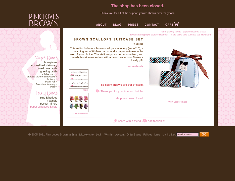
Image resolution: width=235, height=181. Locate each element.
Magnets (52, 100)
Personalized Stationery (43, 65)
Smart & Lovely (80, 134)
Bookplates (50, 62)
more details (136, 66)
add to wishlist (156, 120)
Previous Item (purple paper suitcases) (148, 34)
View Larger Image (178, 101)
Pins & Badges (48, 97)
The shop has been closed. (137, 6)
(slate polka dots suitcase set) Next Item (191, 34)
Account (119, 134)
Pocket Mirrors (48, 103)
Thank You (50, 81)
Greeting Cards (48, 71)
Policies (147, 134)
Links (157, 134)
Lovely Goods (174, 31)
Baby (52, 86)
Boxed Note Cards (47, 68)
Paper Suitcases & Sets (43, 106)
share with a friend (129, 120)
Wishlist (108, 134)
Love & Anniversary (46, 84)
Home (164, 31)
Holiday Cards (49, 74)
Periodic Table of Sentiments (41, 76)
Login (99, 134)
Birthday (51, 79)
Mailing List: (169, 134)
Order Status (134, 134)
